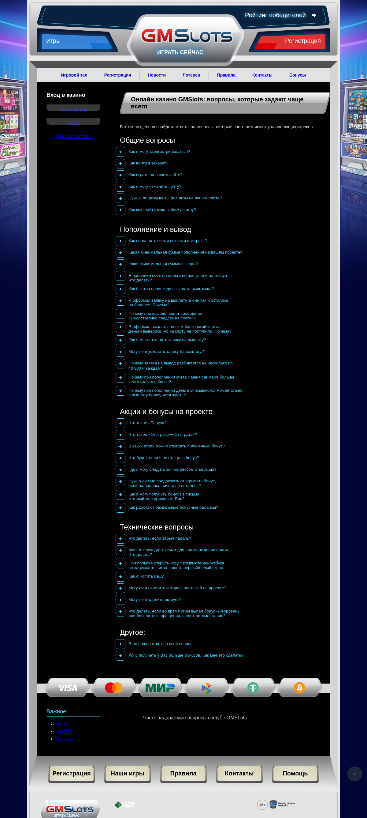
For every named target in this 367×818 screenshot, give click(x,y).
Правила (64, 738)
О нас (61, 724)
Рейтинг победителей (280, 15)
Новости (64, 731)
